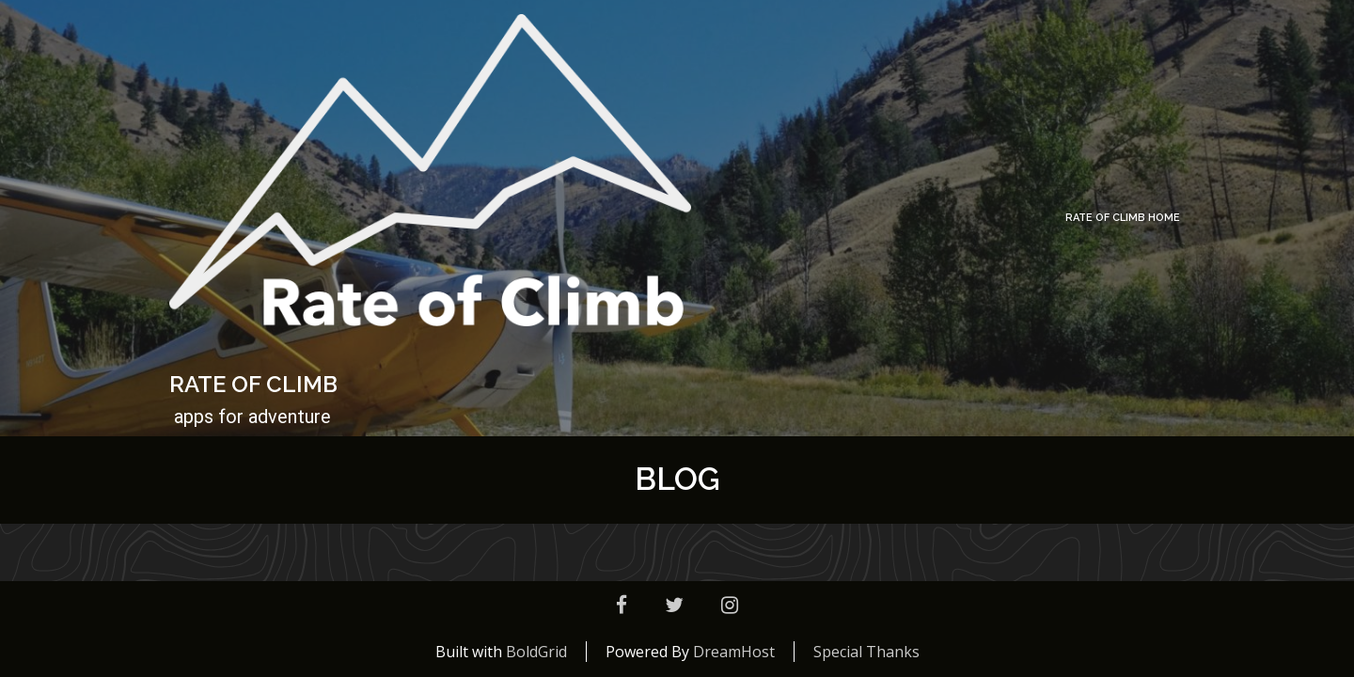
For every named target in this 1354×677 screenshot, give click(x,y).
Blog (677, 479)
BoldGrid (536, 651)
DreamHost (734, 651)
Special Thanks (866, 651)
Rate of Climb (253, 384)
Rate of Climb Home (1122, 218)
